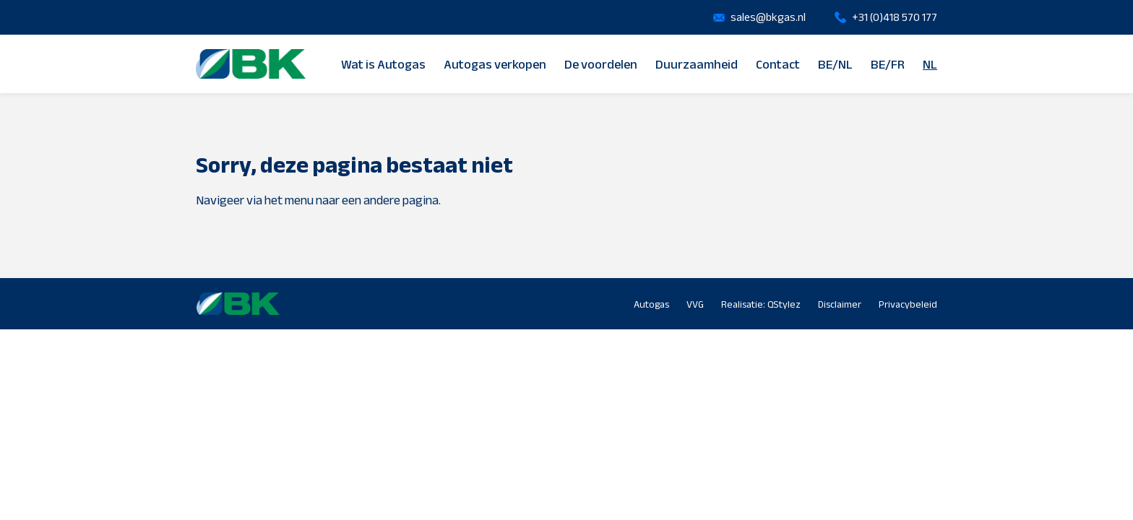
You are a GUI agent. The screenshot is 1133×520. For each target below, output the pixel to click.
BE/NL (835, 64)
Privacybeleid (908, 304)
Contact (778, 64)
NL (930, 64)
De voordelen (600, 64)
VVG (695, 304)
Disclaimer (839, 304)
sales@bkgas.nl (768, 17)
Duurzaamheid (696, 64)
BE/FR (888, 64)
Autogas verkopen (495, 64)
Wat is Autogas (383, 64)
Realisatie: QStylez (761, 304)
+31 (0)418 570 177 (894, 17)
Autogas (651, 304)
